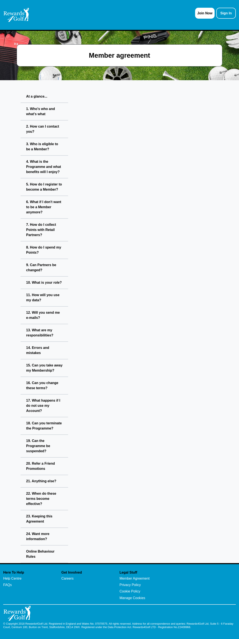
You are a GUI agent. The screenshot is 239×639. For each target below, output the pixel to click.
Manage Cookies (132, 598)
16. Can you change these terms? (42, 385)
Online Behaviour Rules (40, 554)
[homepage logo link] (16, 15)
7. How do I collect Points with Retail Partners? (41, 230)
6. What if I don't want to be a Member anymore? (43, 207)
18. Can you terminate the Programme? (44, 425)
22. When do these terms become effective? (41, 499)
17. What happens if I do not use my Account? (43, 406)
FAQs (7, 585)
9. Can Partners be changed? (41, 267)
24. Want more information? (37, 536)
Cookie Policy (130, 591)
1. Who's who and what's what (40, 111)
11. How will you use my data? (43, 297)
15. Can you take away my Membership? (44, 367)
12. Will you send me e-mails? (43, 315)
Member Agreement (135, 578)
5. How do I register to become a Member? (44, 186)
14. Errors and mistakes (37, 350)
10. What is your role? (44, 282)
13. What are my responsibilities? (39, 332)
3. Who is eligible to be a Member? (42, 146)
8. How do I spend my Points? (43, 250)
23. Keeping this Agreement (39, 518)
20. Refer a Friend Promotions (40, 466)
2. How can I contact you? (42, 129)
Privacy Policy (130, 585)
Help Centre (12, 578)
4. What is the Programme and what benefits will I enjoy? (43, 167)
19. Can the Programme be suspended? (38, 446)
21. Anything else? (41, 481)
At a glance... (36, 96)
